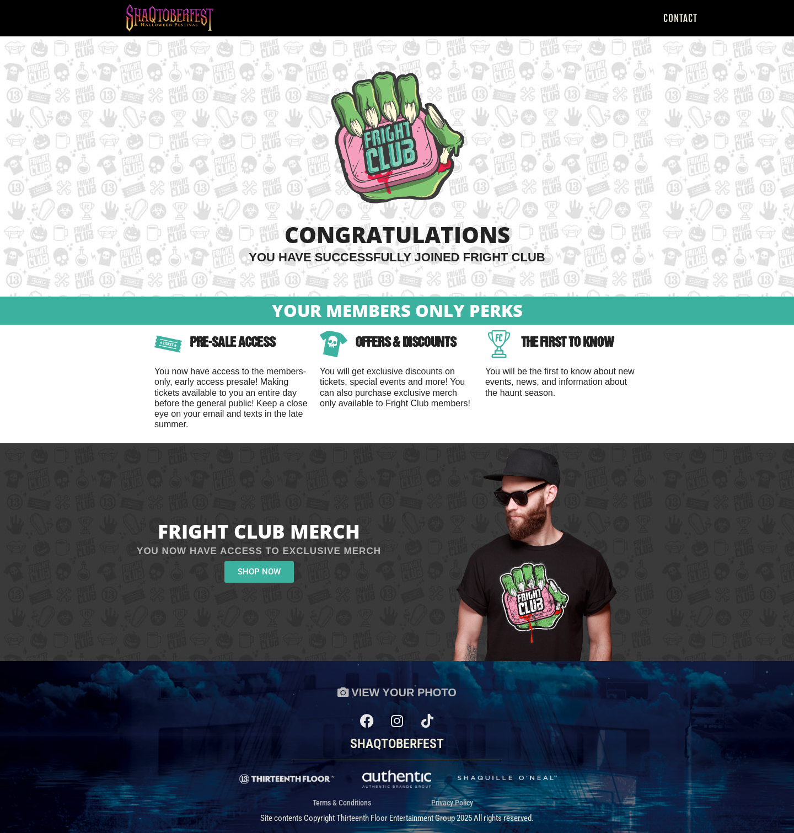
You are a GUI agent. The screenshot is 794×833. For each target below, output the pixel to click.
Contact (680, 18)
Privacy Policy (452, 803)
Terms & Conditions (342, 803)
